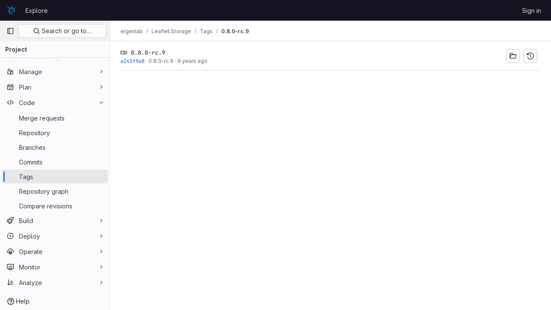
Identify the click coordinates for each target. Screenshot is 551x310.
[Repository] (55, 133)
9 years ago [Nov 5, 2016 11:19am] (192, 61)
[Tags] (55, 176)
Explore (36, 10)
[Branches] (55, 147)
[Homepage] (12, 10)
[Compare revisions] (55, 206)
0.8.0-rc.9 (161, 61)
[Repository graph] (55, 191)
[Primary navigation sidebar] (10, 31)
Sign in (531, 10)
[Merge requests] (55, 118)
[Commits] (55, 162)
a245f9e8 (133, 61)
